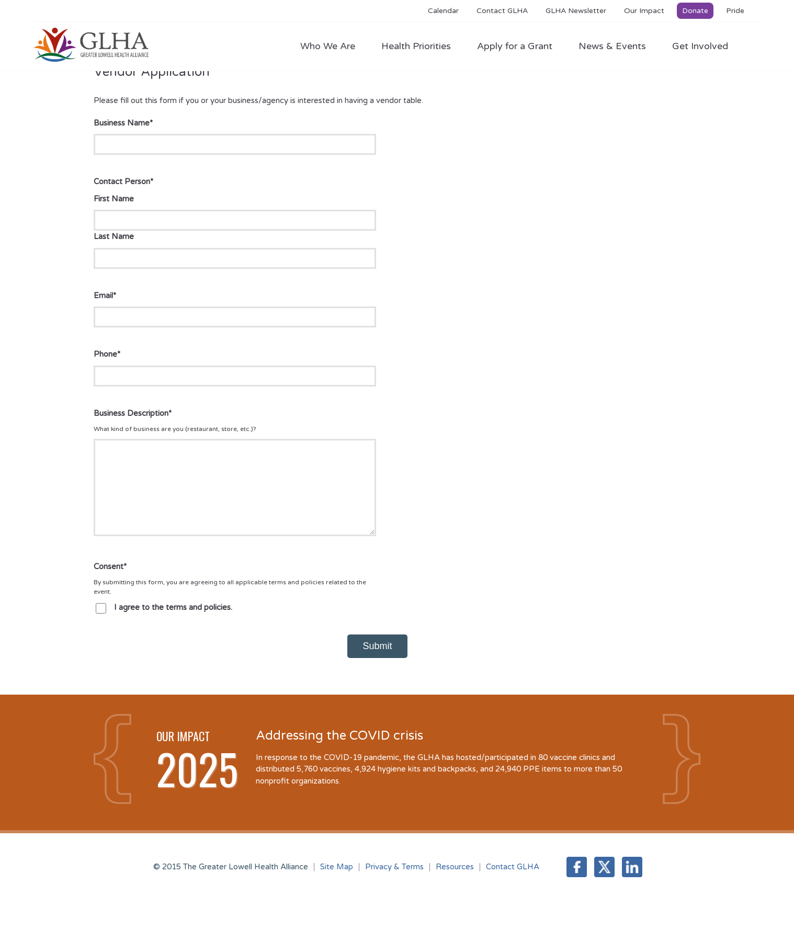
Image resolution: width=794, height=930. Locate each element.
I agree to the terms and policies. (173, 623)
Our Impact (644, 10)
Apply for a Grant (520, 46)
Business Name (123, 123)
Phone (107, 354)
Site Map (336, 882)
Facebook (576, 882)
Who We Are (333, 46)
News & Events (617, 46)
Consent (110, 582)
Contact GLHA (502, 10)
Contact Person (123, 181)
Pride (735, 10)
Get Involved (700, 46)
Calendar (443, 10)
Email (105, 295)
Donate (695, 10)
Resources (455, 882)
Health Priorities (421, 46)
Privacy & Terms (394, 882)
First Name (114, 198)
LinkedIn (632, 882)
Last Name (114, 236)
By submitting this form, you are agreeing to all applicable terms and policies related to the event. (230, 602)
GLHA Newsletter (576, 10)
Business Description (133, 413)
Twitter (604, 882)
